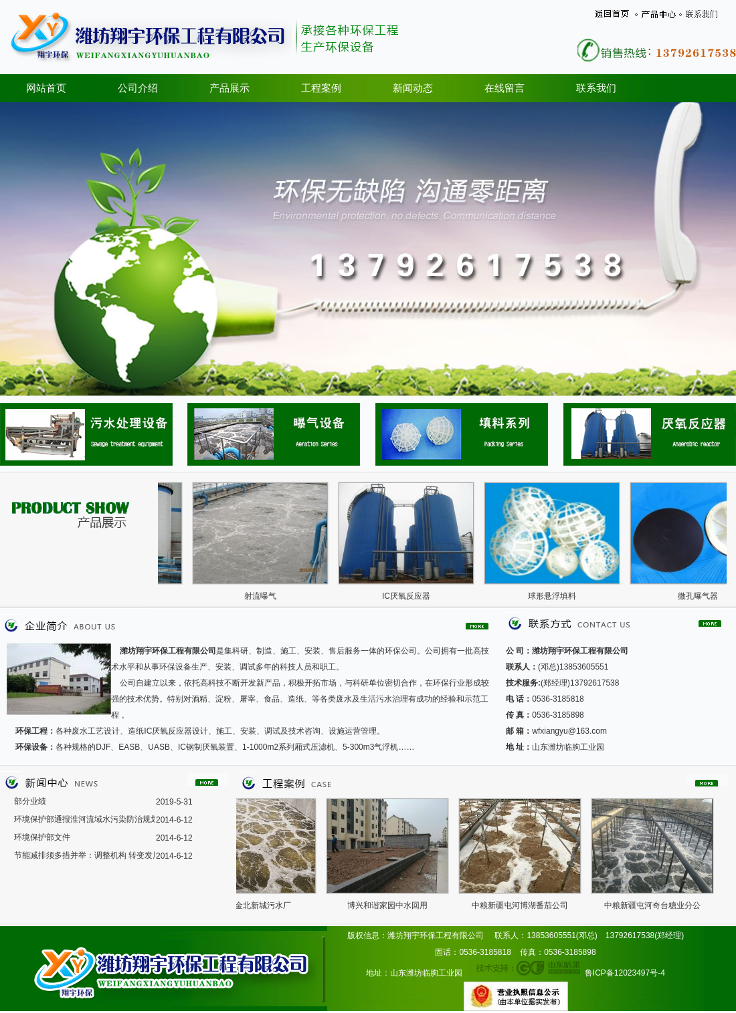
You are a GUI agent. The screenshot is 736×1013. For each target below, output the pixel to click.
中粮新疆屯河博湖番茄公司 (524, 905)
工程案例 (321, 88)
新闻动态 (413, 88)
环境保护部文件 (42, 837)
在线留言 (504, 88)
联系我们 (596, 88)
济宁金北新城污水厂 (259, 905)
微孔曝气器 (703, 596)
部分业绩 (30, 801)
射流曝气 (266, 596)
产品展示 (229, 88)
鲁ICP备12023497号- (622, 973)
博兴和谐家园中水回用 (392, 905)
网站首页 (46, 88)
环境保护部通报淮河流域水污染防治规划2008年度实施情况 (84, 819)
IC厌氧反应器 (411, 596)
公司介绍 (138, 88)
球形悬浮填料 (557, 596)
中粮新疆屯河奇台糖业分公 (657, 905)
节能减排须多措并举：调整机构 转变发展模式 (84, 855)
